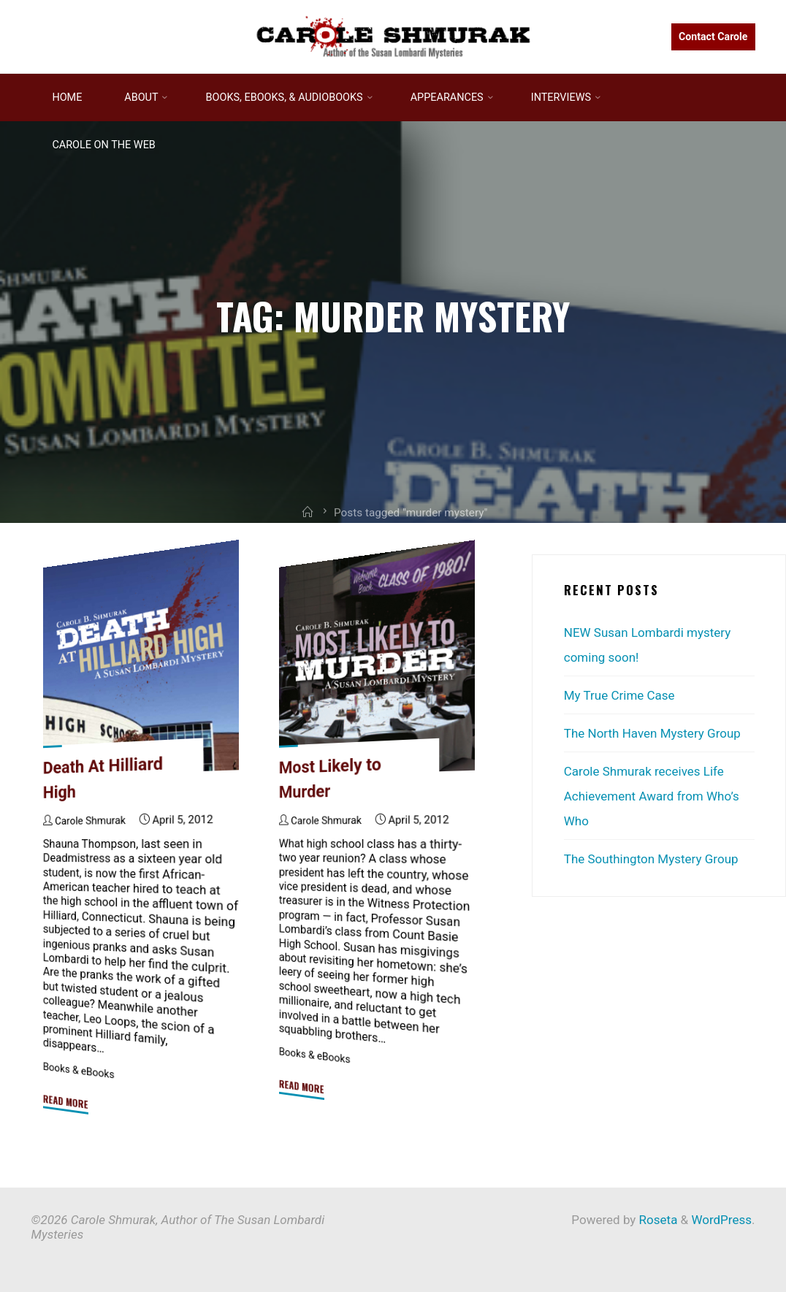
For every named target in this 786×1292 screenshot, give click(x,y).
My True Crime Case (619, 695)
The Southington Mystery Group (651, 859)
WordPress (721, 1219)
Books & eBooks (78, 1069)
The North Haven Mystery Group (652, 733)
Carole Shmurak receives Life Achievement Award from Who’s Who (651, 796)
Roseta (656, 1219)
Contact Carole (713, 36)
